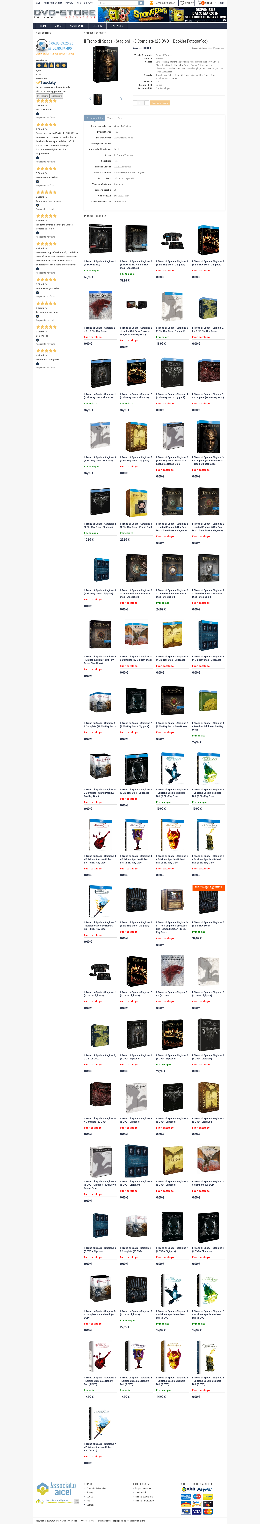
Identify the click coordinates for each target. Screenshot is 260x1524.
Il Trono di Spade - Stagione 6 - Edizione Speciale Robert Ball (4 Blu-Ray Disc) (208, 859)
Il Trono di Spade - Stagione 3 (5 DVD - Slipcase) (136, 1120)
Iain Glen (166, 65)
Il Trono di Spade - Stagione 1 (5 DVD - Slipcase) (136, 1057)
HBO (116, 131)
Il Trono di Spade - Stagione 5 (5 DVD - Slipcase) (172, 1183)
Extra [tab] (120, 118)
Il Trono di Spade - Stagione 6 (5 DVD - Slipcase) (100, 1250)
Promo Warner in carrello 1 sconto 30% (208, 888)
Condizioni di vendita (96, 1488)
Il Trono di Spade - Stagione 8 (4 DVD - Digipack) (136, 1313)
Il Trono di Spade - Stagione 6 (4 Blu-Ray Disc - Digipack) (100, 592)
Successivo (56, 95)
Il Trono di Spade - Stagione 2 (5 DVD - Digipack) (136, 994)
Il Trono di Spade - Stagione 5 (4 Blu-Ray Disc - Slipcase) (172, 658)
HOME (37, 3)
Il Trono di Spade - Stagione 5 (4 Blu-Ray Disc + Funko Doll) (136, 525)
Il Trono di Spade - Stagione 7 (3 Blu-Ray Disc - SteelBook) (172, 725)
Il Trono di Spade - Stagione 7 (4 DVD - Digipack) (172, 1250)
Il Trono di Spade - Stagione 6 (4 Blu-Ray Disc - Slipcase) (208, 658)
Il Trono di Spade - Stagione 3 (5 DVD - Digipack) (208, 994)
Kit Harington (177, 65)
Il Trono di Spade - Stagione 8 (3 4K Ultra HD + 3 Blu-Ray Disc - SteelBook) (136, 264)
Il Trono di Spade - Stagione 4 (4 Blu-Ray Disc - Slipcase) (100, 525)
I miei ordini (140, 1492)
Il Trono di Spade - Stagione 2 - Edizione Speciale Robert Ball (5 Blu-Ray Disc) (208, 792)
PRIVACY (69, 3)
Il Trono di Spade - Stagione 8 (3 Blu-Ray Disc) (208, 924)
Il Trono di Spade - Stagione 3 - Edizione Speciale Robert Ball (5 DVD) (100, 1381)
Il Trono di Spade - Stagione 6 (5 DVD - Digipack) (136, 1183)
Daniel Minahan (191, 74)
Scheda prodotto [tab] (95, 118)
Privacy (90, 1492)
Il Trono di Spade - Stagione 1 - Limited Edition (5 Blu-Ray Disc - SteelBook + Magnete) (172, 527)
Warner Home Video (123, 137)
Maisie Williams (190, 61)
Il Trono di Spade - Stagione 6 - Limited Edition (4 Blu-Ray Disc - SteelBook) (136, 593)
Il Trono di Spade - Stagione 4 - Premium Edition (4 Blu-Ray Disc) (208, 726)
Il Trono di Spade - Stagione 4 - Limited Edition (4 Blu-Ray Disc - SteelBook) (208, 593)
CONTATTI (88, 3)
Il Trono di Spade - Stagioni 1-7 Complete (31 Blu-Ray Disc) (100, 725)
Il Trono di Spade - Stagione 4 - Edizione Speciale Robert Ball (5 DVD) (136, 1381)
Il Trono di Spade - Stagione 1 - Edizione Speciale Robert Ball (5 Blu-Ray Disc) (172, 792)
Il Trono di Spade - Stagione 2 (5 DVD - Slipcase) (172, 1057)
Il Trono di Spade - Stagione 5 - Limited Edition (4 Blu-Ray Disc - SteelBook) (100, 660)
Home (43, 26)
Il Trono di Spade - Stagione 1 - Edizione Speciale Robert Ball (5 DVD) (172, 1314)
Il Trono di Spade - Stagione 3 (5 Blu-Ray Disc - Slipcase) (100, 459)
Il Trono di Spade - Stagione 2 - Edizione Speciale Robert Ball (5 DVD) (208, 1314)
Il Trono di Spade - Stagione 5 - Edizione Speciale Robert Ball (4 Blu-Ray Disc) (172, 859)
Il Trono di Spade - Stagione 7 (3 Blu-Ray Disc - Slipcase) (136, 791)
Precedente (42, 95)
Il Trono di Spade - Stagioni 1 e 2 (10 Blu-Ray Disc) (99, 329)
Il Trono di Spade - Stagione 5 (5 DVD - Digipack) (208, 1120)
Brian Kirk (179, 74)
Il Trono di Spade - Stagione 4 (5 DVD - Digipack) (208, 1057)
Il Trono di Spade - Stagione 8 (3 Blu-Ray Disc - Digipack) (136, 924)
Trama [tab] (110, 118)
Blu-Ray (97, 26)
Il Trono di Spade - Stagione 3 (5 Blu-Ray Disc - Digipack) (172, 329)
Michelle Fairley (205, 61)
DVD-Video (117, 26)
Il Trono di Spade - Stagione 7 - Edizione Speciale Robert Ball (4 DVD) (100, 1447)
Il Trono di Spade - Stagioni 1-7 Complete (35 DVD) (136, 1250)
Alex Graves (204, 74)
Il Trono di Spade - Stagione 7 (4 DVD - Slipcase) (208, 1250)
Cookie (90, 1496)
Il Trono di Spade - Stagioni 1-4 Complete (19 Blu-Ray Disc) (208, 396)
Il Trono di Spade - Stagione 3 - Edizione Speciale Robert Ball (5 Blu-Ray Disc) (100, 859)
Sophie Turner (190, 65)
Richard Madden (207, 68)
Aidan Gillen (169, 68)
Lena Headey (162, 61)
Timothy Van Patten (165, 74)
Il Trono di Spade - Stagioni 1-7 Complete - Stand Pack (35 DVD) (100, 1314)
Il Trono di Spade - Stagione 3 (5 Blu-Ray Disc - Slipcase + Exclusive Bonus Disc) (172, 460)
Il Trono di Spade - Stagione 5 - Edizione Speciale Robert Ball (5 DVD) (172, 1381)
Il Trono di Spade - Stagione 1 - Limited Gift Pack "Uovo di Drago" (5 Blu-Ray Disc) (136, 331)
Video (58, 26)
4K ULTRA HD (77, 26)
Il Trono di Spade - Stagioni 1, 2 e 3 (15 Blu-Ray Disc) (208, 329)
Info (88, 1500)
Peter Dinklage (175, 61)
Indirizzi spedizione (144, 1496)
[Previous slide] (90, 99)
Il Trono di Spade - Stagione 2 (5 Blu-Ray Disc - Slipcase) (136, 396)
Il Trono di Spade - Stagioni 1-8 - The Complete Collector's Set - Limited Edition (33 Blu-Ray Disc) (172, 927)
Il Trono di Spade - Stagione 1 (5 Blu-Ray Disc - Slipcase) (100, 396)
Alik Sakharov (170, 78)
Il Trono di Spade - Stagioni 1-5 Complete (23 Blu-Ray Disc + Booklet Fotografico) (208, 460)
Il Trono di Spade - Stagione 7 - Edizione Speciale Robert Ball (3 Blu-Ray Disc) (100, 925)
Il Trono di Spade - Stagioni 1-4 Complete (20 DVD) (100, 1120)
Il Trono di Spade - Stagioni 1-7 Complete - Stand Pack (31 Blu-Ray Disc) (100, 792)
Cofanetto (119, 184)
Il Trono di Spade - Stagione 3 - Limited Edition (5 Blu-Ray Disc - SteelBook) (172, 593)
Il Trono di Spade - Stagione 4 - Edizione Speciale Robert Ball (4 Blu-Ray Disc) (136, 859)
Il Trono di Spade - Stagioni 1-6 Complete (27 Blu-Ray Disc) (136, 658)
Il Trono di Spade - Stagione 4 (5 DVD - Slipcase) (172, 1120)
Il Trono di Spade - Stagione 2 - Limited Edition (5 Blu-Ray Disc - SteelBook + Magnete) (208, 527)
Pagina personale (143, 1488)
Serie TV (159, 58)
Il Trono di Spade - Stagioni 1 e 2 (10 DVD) (171, 994)
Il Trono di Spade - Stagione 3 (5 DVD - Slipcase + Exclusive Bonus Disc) (100, 1184)
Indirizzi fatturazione (144, 1500)
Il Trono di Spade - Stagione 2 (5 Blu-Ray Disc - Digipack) (208, 263)
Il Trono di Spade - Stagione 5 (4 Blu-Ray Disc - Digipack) (136, 459)
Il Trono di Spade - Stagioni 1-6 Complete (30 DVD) (208, 1183)
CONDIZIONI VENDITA (53, 3)
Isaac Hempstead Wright (187, 68)
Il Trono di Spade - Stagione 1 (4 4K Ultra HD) (100, 263)
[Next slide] (121, 99)
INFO (79, 3)
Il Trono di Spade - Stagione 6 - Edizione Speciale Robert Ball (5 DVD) (208, 1381)
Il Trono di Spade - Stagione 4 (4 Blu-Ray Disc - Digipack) (172, 396)
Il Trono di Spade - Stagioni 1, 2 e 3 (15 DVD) (100, 1057)
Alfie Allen (202, 65)
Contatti (90, 1504)
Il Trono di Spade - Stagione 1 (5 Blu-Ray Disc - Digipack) (172, 263)
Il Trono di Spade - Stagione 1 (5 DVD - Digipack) (100, 994)
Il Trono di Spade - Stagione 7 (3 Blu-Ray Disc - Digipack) (136, 725)
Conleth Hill (167, 71)
